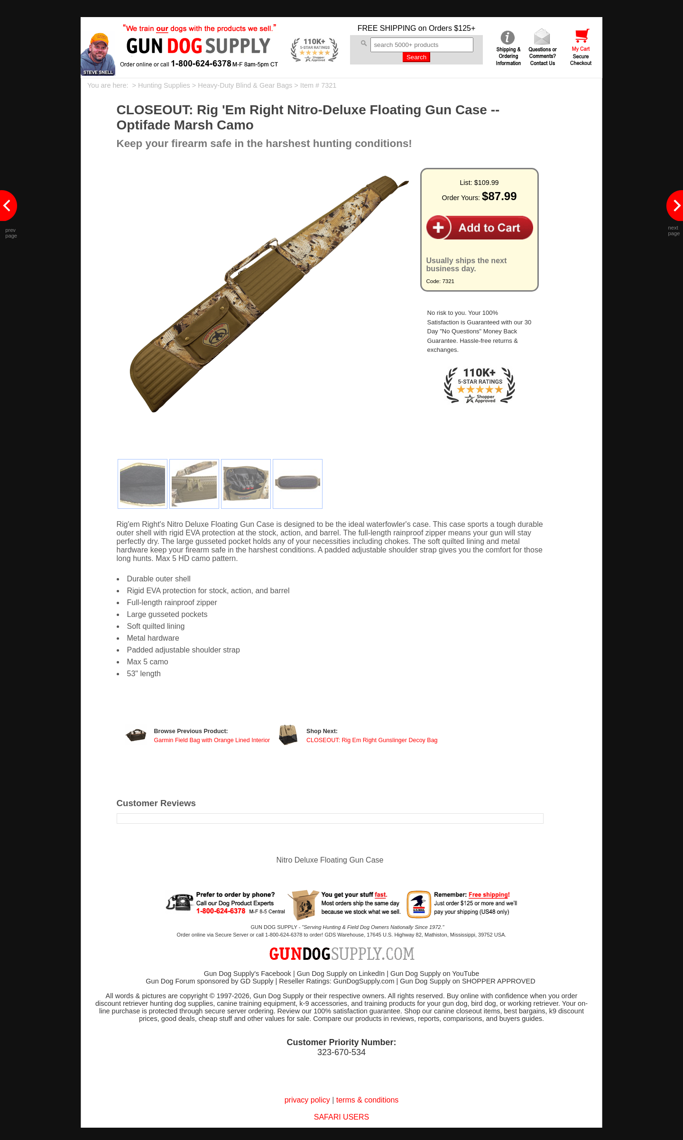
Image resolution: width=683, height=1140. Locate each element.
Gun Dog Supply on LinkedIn (341, 973)
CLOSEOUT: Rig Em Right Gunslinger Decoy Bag (372, 740)
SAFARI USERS (341, 1117)
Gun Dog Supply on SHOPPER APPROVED (467, 981)
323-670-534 (341, 1052)
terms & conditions (367, 1100)
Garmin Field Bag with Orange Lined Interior (212, 740)
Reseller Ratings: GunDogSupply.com (336, 981)
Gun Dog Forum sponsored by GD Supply (209, 981)
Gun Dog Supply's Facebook (247, 973)
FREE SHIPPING (387, 28)
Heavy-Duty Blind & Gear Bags (245, 85)
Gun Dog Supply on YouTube (434, 973)
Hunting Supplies (164, 85)
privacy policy (307, 1100)
